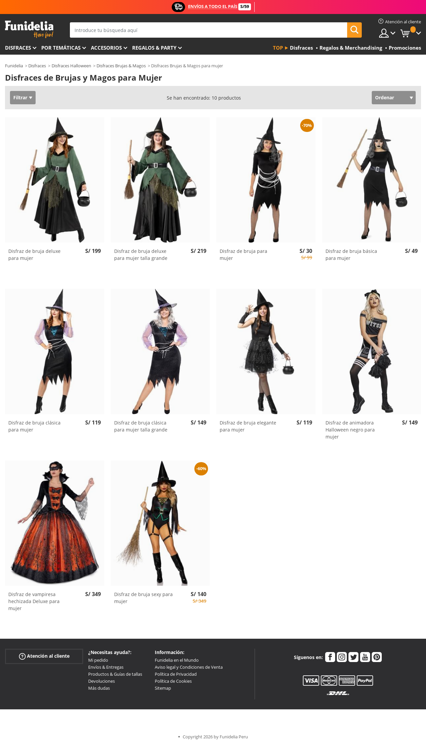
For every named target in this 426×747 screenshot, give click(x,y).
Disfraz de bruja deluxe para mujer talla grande (140, 254)
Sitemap (163, 688)
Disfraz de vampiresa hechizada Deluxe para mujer (34, 601)
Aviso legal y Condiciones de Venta (189, 667)
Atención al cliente (44, 656)
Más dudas (99, 688)
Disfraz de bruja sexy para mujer (143, 597)
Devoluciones (101, 681)
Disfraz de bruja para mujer (243, 254)
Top (278, 47)
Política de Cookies (173, 681)
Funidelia (14, 66)
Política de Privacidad (176, 674)
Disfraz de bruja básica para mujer (351, 254)
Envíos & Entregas (105, 667)
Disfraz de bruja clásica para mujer (34, 426)
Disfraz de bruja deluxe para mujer (34, 254)
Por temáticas (61, 47)
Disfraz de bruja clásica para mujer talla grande (140, 426)
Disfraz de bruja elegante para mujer (248, 426)
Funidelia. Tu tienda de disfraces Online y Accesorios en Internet (29, 29)
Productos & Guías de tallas (115, 674)
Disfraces (18, 47)
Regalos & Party (154, 47)
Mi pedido (98, 660)
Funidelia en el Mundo (177, 660)
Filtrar (20, 97)
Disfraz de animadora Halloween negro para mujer (350, 429)
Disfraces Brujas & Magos (121, 66)
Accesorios (106, 47)
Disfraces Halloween (71, 66)
